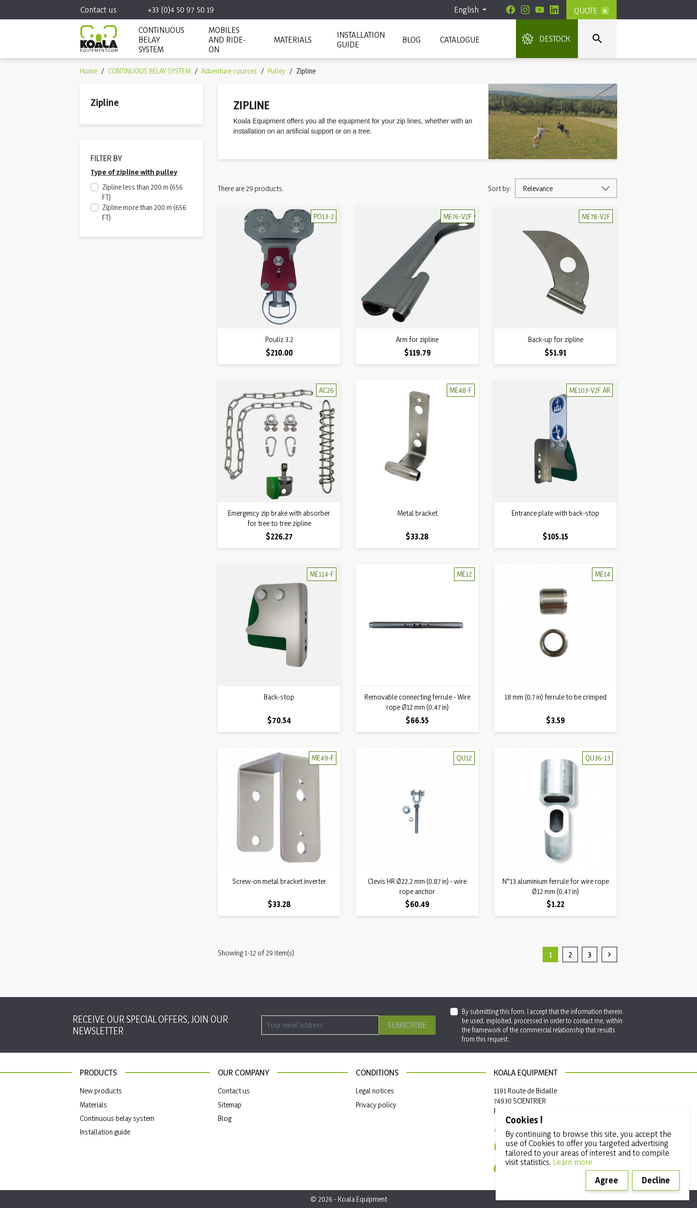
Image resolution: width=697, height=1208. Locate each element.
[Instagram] (525, 9)
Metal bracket (417, 513)
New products (101, 1090)
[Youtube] (539, 9)
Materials (93, 1104)
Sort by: (499, 188)
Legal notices (375, 1090)
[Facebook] (510, 9)
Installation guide (105, 1131)
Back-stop (279, 696)
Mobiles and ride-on (227, 39)
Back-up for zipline (555, 339)
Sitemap (230, 1104)
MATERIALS (293, 39)
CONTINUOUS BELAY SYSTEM (160, 39)
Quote (585, 10)
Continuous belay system (117, 1118)
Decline (656, 1180)
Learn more (572, 1162)
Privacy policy (376, 1104)
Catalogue (460, 39)
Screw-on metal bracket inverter (279, 881)
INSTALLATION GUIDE (360, 39)
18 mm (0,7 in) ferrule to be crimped (555, 696)
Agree (606, 1180)
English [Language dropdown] (467, 9)
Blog (411, 39)
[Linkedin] (554, 9)
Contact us (98, 9)
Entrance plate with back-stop (555, 513)
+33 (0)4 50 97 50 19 (181, 9)
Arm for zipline (417, 339)
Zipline (105, 102)
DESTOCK (554, 38)
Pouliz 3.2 (279, 339)
